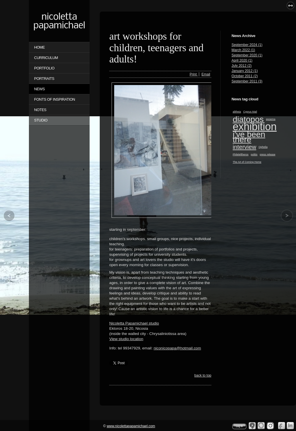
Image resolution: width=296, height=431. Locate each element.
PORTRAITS (44, 78)
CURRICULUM (46, 58)
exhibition (255, 126)
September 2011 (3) (247, 81)
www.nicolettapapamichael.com (131, 426)
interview (244, 146)
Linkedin (290, 425)
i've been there (249, 136)
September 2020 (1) (247, 55)
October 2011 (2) (245, 76)
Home (39, 47)
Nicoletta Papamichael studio (134, 323)
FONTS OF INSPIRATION (54, 99)
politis (254, 154)
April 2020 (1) (242, 60)
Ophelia (262, 146)
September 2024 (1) (247, 45)
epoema (270, 119)
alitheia (237, 111)
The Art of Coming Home (247, 162)
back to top (202, 375)
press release (267, 154)
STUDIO (40, 120)
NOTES (40, 110)
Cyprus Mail (250, 111)
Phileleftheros (241, 154)
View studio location (126, 339)
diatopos (248, 119)
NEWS (39, 89)
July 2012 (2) (241, 66)
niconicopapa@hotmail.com (177, 348)
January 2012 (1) (245, 71)
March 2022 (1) (243, 50)
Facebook (281, 425)
